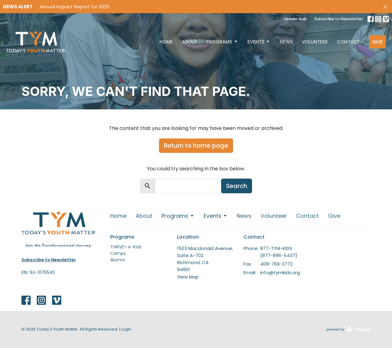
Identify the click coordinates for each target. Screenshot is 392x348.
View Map (188, 277)
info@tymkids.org (280, 272)
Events (258, 42)
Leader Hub (295, 19)
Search (236, 186)
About (189, 42)
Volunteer (315, 42)
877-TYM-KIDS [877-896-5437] (278, 252)
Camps (118, 253)
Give (377, 42)
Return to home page (196, 145)
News (286, 42)
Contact (348, 42)
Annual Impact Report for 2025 (74, 6)
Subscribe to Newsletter (338, 19)
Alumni (117, 260)
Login (126, 329)
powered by (348, 329)
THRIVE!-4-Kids (125, 247)
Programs (222, 42)
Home (166, 42)
